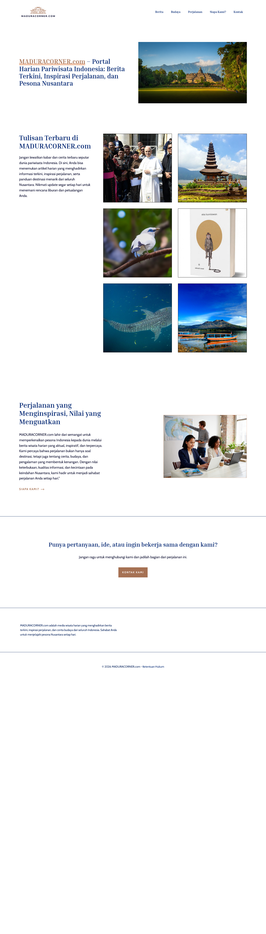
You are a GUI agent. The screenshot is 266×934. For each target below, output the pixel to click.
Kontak (238, 11)
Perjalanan (195, 11)
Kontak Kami (133, 572)
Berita (159, 11)
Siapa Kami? (218, 11)
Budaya (175, 11)
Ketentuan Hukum (153, 666)
